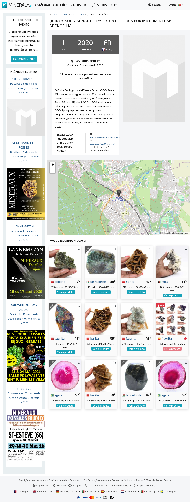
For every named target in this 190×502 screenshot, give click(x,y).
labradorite (96, 281)
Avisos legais (39, 480)
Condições (24, 480)
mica (163, 281)
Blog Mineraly (42, 485)
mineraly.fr (22, 491)
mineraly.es (109, 491)
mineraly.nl (129, 491)
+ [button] (52, 165)
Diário (55, 14)
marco (74, 14)
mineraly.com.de (67, 491)
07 (82, 14)
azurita (58, 338)
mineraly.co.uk (43, 491)
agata (56, 395)
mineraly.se (168, 491)
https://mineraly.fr (147, 485)
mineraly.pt (149, 491)
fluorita (129, 338)
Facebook (59, 485)
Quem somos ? (77, 480)
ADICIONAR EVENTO (23, 59)
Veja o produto (65, 292)
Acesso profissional (122, 480)
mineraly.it (89, 491)
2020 (65, 14)
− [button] (52, 170)
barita (128, 281)
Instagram (75, 485)
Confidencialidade (58, 480)
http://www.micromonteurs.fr (105, 137)
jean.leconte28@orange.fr (103, 143)
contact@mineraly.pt (120, 485)
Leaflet (157, 233)
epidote (58, 281)
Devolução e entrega (98, 480)
